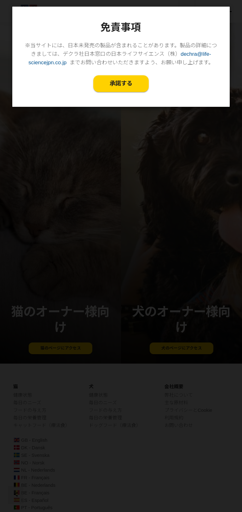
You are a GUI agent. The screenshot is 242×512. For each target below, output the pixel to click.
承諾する (121, 84)
